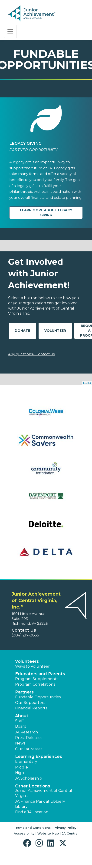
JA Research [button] (26, 732)
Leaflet (87, 383)
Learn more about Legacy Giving (46, 212)
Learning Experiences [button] (38, 756)
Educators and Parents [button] (40, 674)
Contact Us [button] (24, 630)
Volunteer (55, 331)
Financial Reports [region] (31, 708)
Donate (22, 331)
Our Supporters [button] (30, 702)
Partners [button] (24, 692)
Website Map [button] (48, 833)
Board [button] (20, 726)
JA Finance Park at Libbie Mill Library (42, 804)
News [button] (20, 743)
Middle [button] (21, 767)
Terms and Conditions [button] (32, 827)
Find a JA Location (31, 812)
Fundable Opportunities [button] (38, 697)
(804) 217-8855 (25, 635)
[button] (28, 843)
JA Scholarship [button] (28, 778)
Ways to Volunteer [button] (32, 666)
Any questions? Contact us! (31, 354)
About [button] (21, 716)
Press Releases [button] (28, 737)
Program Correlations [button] (35, 684)
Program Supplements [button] (36, 679)
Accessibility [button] (24, 833)
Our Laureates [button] (28, 749)
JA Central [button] (70, 833)
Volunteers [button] (27, 661)
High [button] (19, 773)
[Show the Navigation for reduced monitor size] (10, 31)
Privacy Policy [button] (65, 827)
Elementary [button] (26, 761)
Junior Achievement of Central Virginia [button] (43, 793)
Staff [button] (19, 721)
